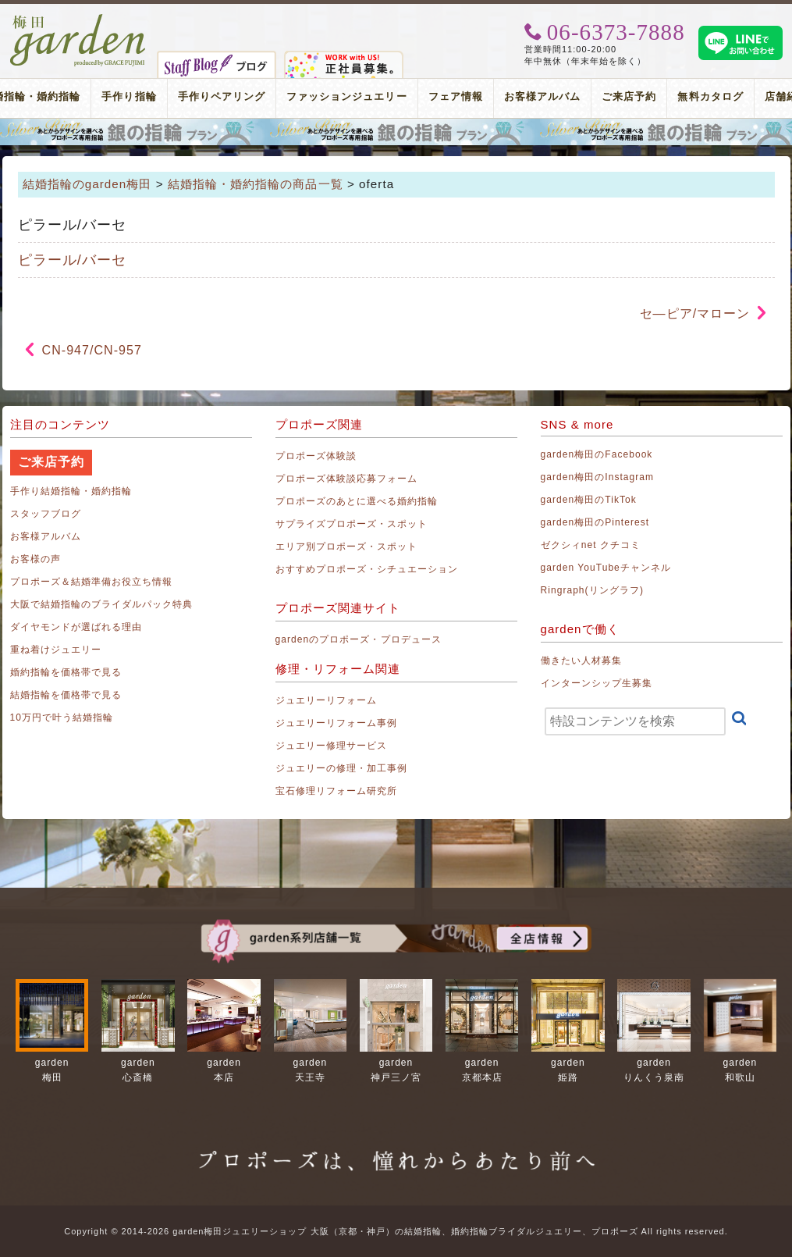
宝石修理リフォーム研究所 (336, 790)
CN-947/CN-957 (92, 350)
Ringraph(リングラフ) (592, 590)
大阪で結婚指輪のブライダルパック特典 (102, 604)
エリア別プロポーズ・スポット (346, 546)
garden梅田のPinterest (595, 522)
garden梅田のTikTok (589, 499)
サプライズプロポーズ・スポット (351, 523)
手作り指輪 (128, 96)
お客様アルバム (542, 96)
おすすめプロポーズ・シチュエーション (367, 569)
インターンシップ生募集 (597, 683)
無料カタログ (710, 96)
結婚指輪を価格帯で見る (66, 694)
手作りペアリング (221, 96)
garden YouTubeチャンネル (606, 567)
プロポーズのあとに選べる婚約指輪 (357, 501)
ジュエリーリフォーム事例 (336, 723)
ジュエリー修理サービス (331, 745)
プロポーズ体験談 (316, 455)
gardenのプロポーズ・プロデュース (358, 639)
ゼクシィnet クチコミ (591, 544)
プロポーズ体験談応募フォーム (346, 478)
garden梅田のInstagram (598, 477)
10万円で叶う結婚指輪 (62, 717)
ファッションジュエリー (346, 96)
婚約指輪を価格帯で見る (66, 672)
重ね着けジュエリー (55, 649)
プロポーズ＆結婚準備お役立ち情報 (91, 581)
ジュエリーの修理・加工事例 (341, 768)
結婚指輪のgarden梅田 (87, 184)
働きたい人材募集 (581, 660)
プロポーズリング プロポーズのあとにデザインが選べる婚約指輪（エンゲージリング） (396, 132)
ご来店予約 (629, 96)
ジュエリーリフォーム (326, 700)
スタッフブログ (45, 513)
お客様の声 (35, 559)
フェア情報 (455, 96)
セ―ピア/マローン (695, 313)
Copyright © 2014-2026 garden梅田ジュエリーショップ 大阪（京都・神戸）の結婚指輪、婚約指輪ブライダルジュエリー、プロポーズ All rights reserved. (395, 1231)
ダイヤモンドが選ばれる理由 (76, 626)
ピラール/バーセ (72, 260)
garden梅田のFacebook (597, 454)
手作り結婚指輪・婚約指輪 (71, 491)
